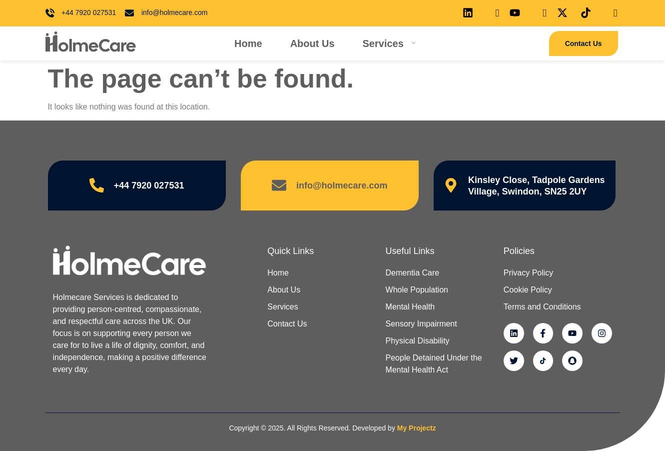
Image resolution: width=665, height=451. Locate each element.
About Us (312, 43)
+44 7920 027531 (149, 185)
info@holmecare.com (342, 185)
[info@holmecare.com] (278, 185)
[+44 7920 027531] (96, 185)
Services (389, 43)
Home (248, 43)
